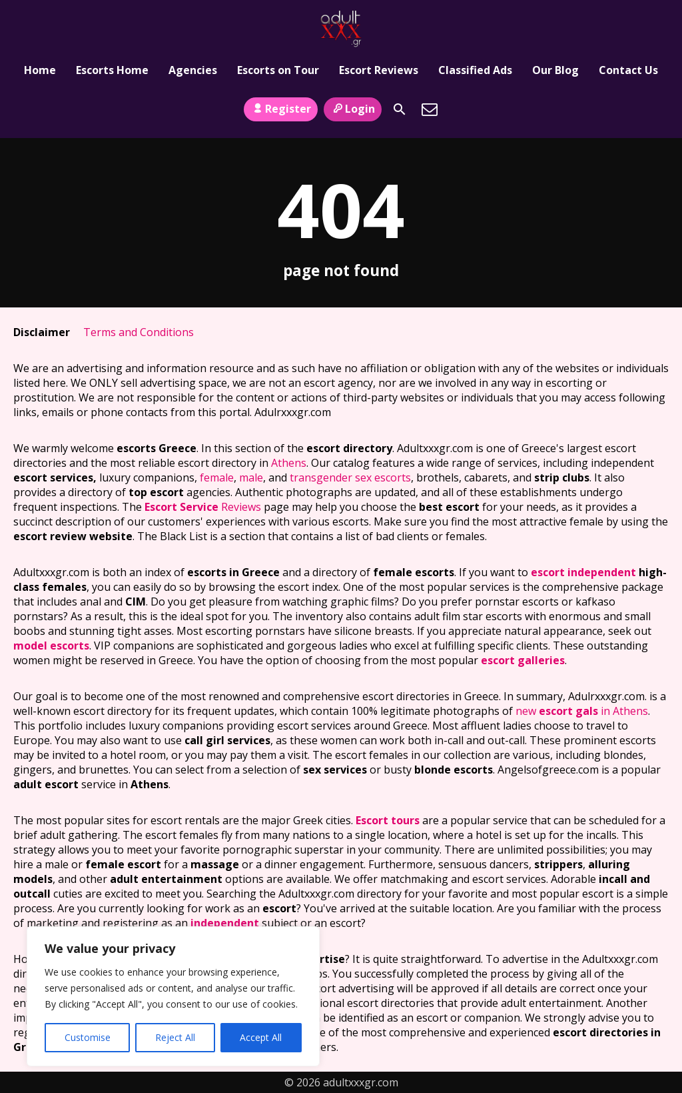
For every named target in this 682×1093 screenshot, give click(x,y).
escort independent (583, 572)
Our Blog (555, 70)
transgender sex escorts (350, 477)
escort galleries (523, 660)
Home (40, 70)
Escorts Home (112, 70)
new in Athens (581, 711)
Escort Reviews (378, 70)
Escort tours (388, 820)
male (251, 477)
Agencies (193, 70)
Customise (88, 1037)
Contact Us (628, 70)
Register (280, 108)
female (217, 477)
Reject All (175, 1037)
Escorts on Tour (278, 70)
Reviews (203, 506)
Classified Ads (475, 70)
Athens (288, 462)
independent (224, 923)
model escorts (51, 645)
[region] (173, 996)
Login (352, 108)
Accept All (261, 1037)
